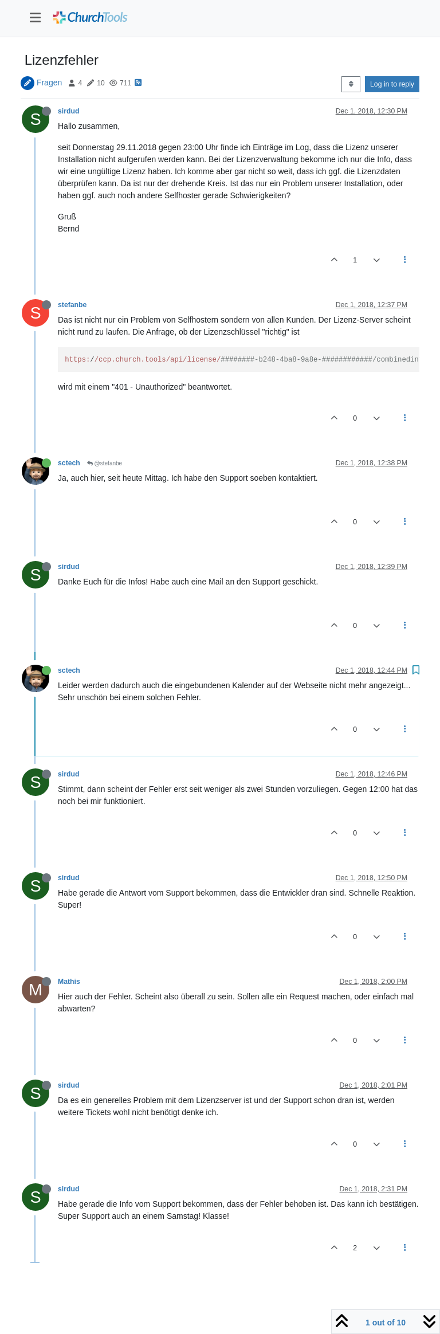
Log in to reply (392, 84)
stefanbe (72, 305)
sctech (69, 463)
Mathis (69, 982)
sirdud (68, 111)
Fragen (49, 82)
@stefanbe (104, 463)
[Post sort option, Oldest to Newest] (350, 84)
